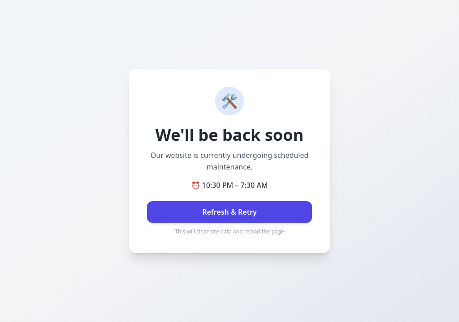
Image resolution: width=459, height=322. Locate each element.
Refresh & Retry (229, 212)
